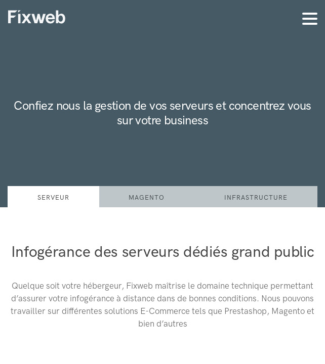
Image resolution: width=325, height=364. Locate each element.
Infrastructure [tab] (256, 197)
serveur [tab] (53, 197)
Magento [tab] (147, 197)
